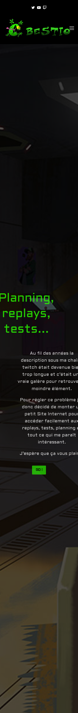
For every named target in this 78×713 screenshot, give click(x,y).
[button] (71, 28)
